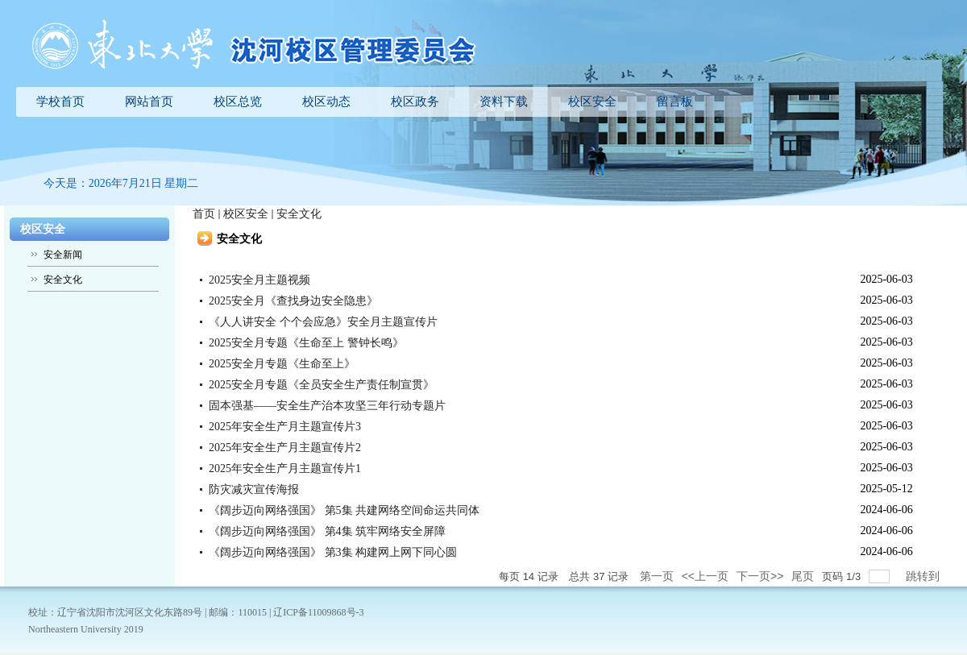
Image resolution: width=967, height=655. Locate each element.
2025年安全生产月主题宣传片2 (285, 448)
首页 (204, 214)
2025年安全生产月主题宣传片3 (285, 427)
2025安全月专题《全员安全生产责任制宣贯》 (321, 385)
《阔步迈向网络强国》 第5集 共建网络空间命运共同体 (344, 510)
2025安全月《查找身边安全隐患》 (293, 301)
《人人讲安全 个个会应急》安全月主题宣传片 (323, 322)
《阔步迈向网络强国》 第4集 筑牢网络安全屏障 (327, 531)
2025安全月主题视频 (259, 280)
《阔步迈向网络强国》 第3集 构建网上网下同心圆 (333, 552)
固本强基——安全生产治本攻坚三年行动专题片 (327, 406)
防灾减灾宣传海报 (254, 489)
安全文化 (299, 214)
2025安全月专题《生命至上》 (282, 364)
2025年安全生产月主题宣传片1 (285, 468)
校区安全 (245, 214)
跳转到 (924, 576)
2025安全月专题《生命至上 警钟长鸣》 (306, 343)
